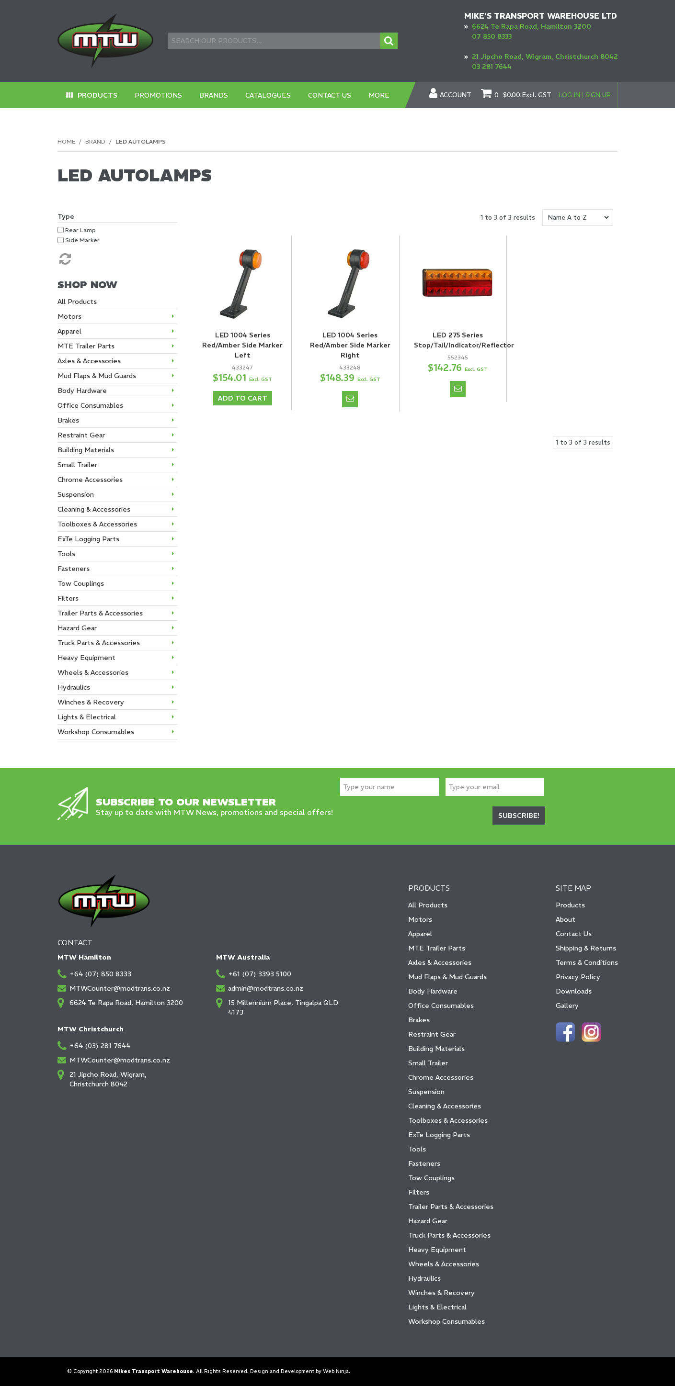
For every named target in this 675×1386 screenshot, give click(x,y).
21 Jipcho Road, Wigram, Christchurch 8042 (545, 56)
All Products (427, 905)
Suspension (426, 1091)
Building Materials (436, 1048)
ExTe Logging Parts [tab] (88, 539)
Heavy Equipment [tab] (86, 657)
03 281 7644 (492, 66)
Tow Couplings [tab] (80, 583)
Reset (64, 259)
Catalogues (268, 95)
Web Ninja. (336, 1371)
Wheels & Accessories (443, 1264)
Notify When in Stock (350, 399)
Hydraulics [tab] (73, 687)
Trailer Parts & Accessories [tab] (100, 613)
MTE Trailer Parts (436, 948)
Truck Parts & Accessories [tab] (98, 642)
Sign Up (598, 95)
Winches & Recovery (441, 1292)
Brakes (419, 1020)
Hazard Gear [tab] (77, 628)
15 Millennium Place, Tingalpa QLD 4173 (283, 1007)
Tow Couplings (431, 1178)
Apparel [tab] (69, 331)
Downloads (574, 991)
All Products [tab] (77, 301)
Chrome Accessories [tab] (90, 479)
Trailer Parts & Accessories (450, 1206)
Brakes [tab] (68, 420)
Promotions (158, 95)
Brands (213, 95)
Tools (417, 1149)
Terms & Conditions (587, 962)
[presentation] (413, 817)
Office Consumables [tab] (90, 405)
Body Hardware (433, 991)
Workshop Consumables (446, 1321)
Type (65, 216)
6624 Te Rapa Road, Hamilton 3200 (531, 26)
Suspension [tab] (75, 494)
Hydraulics (424, 1278)
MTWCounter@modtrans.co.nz (119, 988)
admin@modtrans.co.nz (265, 988)
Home (66, 141)
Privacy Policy (578, 976)
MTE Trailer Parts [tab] (85, 346)
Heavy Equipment (437, 1249)
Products (97, 95)
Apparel (420, 933)
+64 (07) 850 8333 (100, 974)
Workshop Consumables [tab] (95, 731)
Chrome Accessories (440, 1077)
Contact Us (329, 95)
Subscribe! (518, 815)
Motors (420, 919)
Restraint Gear (432, 1034)
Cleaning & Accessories (444, 1106)
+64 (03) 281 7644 (99, 1045)
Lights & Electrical (437, 1307)
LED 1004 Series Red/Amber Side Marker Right (350, 345)
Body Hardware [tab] (82, 390)
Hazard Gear (427, 1221)
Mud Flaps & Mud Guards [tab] (96, 375)
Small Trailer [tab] (77, 464)
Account (455, 95)
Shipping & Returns (586, 948)
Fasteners (424, 1163)
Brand (95, 141)
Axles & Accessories (439, 962)
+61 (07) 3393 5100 (259, 974)
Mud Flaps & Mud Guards (447, 976)
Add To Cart (242, 398)
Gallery (567, 1005)
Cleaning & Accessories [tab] (93, 509)
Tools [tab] (66, 553)
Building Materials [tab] (85, 450)
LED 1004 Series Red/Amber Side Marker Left (242, 345)
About (565, 919)
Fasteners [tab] (73, 568)
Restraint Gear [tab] (81, 435)
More (378, 95)
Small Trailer (428, 1063)
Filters (418, 1192)
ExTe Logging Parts (439, 1134)
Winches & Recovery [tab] (90, 702)
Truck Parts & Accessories (449, 1235)
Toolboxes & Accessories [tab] (97, 524)
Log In (569, 95)
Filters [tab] (68, 598)
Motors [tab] (69, 316)
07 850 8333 (492, 36)
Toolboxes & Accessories (448, 1120)
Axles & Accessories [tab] (89, 361)
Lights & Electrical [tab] (86, 717)
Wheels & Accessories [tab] (92, 672)
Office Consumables (441, 1005)
